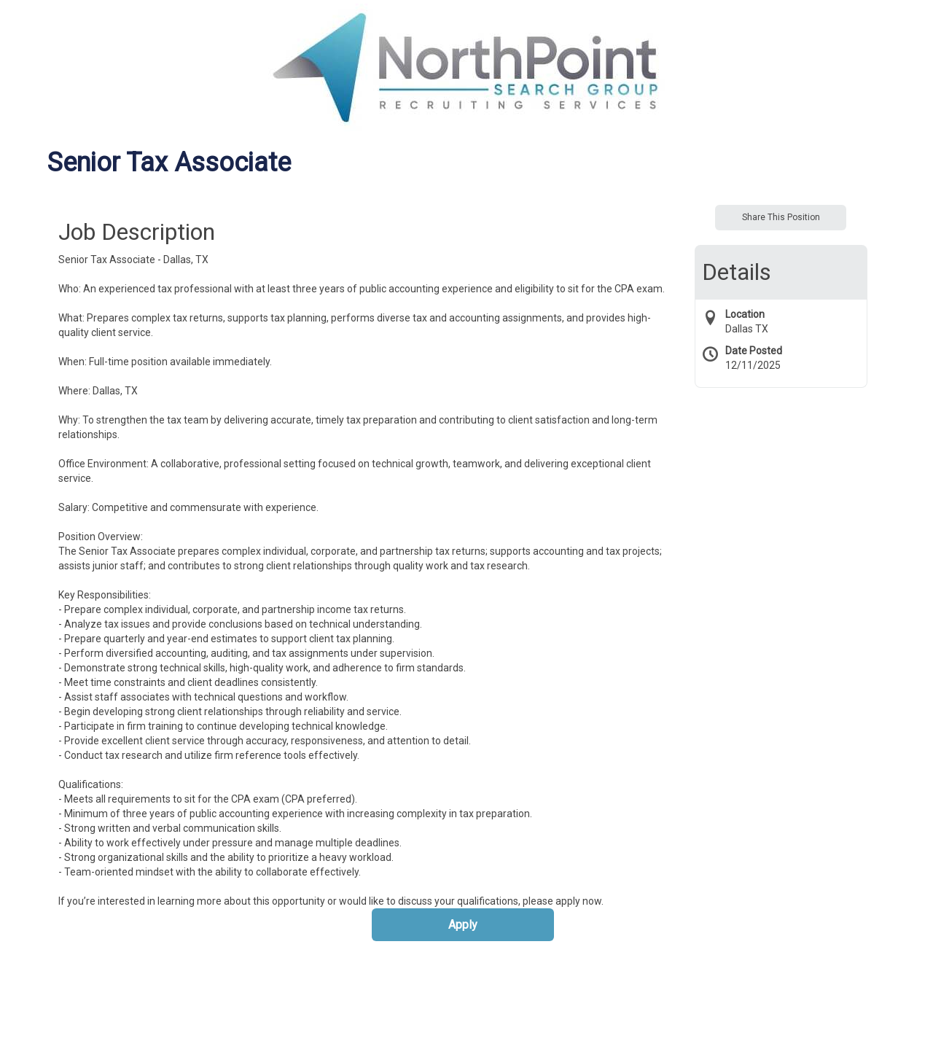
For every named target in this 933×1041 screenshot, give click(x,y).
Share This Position (781, 217)
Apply (462, 925)
